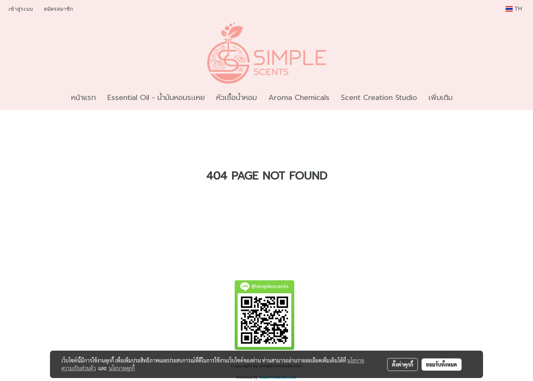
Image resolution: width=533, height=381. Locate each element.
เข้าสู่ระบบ (21, 9)
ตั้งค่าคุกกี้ (402, 364)
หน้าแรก (83, 97)
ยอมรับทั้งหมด (441, 364)
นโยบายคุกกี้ (122, 368)
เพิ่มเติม (441, 97)
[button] (465, 97)
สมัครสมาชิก (58, 9)
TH (514, 9)
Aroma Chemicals (298, 97)
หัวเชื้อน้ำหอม (236, 97)
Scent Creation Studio (379, 97)
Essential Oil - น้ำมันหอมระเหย (156, 97)
